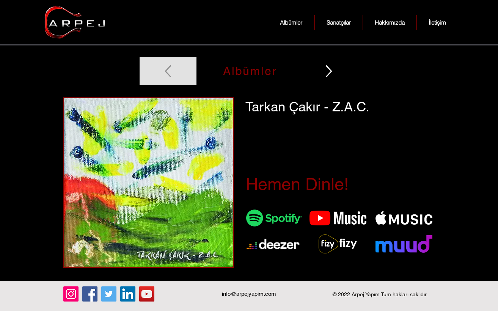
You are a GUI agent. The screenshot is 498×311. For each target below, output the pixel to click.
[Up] (328, 71)
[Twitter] (108, 294)
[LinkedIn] (127, 294)
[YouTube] (146, 294)
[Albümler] (249, 71)
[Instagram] (71, 294)
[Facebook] (89, 294)
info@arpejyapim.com (249, 294)
